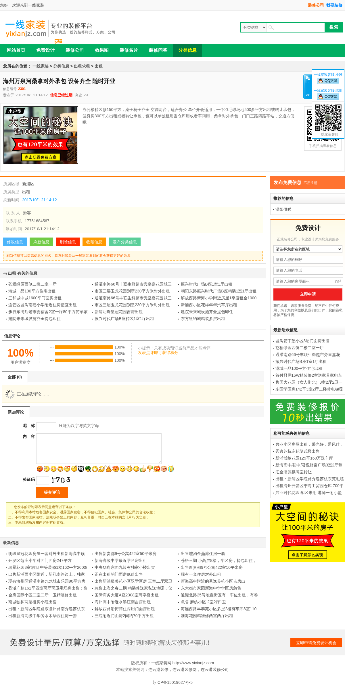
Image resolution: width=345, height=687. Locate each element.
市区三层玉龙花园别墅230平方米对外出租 (132, 291)
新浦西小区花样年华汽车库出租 (209, 305)
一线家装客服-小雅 (328, 75)
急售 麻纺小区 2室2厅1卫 (203, 602)
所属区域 (11, 183)
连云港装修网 (184, 669)
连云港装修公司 (215, 669)
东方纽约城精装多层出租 (203, 318)
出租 (99, 66)
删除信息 (68, 242)
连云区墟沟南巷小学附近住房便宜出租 (42, 305)
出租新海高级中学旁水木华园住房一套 (42, 615)
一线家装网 (161, 663)
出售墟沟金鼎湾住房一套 (203, 553)
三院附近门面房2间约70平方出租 (124, 615)
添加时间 (14, 229)
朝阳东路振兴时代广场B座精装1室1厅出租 (218, 291)
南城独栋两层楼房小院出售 (32, 602)
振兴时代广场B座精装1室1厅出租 (124, 318)
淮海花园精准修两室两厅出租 (207, 615)
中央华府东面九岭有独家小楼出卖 (125, 567)
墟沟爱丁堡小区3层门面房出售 (302, 340)
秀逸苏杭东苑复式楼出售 (297, 451)
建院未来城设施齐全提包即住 (207, 311)
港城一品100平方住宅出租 (31, 291)
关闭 (307, 86)
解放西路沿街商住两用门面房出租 (125, 608)
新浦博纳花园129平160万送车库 (304, 458)
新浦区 (28, 183)
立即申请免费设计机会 (316, 642)
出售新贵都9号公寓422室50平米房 (125, 553)
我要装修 (334, 5)
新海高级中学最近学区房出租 (121, 560)
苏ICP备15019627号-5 (172, 682)
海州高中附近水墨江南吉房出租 (123, 602)
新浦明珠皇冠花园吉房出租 (119, 311)
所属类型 (11, 192)
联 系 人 (13, 212)
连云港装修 (158, 669)
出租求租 (82, 66)
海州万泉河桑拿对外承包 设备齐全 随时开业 (59, 81)
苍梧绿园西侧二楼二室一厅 (32, 284)
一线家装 (36, 5)
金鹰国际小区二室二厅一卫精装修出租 (42, 595)
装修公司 (316, 5)
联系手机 (14, 221)
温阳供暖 (283, 209)
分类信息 (61, 66)
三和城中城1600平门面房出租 (35, 298)
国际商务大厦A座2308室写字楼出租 (126, 595)
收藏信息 (94, 242)
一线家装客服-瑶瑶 (328, 91)
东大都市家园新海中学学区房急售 (211, 588)
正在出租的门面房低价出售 (119, 574)
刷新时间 (11, 200)
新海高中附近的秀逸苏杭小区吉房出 (213, 581)
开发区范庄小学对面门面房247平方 (39, 560)
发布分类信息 (125, 242)
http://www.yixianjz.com (193, 663)
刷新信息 (41, 242)
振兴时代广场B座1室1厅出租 (206, 284)
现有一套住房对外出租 (201, 574)
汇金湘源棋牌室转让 (293, 472)
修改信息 (15, 242)
